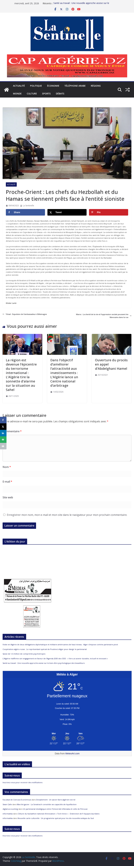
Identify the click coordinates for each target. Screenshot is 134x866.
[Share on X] (67, 212)
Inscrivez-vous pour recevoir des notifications (22, 782)
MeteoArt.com (72, 753)
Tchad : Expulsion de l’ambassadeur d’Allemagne (25, 314)
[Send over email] (3, 439)
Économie (53, 85)
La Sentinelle (28, 205)
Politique (36, 85)
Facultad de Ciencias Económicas (17, 799)
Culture (32, 93)
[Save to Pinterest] (108, 212)
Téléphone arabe (75, 85)
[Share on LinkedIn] (3, 433)
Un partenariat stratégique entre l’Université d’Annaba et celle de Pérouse (55, 809)
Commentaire (12, 431)
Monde (17, 93)
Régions (96, 85)
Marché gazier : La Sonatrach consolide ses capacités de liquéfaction (47, 804)
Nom (7, 467)
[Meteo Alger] (67, 734)
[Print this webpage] (3, 446)
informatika (8, 813)
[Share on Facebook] (25, 212)
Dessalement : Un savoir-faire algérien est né (55, 799)
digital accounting (10, 809)
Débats (60, 93)
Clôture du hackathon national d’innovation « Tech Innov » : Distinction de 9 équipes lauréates (58, 813)
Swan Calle (7, 804)
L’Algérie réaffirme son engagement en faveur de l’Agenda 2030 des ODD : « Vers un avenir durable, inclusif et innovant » (55, 658)
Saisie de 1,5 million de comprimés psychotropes (24, 654)
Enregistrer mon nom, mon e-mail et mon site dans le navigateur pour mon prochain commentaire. (67, 515)
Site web (8, 497)
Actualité (19, 85)
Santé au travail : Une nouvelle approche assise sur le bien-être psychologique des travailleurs (44, 663)
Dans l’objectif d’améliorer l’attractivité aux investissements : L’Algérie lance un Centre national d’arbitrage (64, 373)
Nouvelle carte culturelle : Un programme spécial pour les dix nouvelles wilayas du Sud (56, 818)
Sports (46, 93)
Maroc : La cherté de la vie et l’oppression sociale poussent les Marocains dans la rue (103, 315)
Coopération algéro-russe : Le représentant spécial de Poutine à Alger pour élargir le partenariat (45, 649)
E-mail (7, 481)
